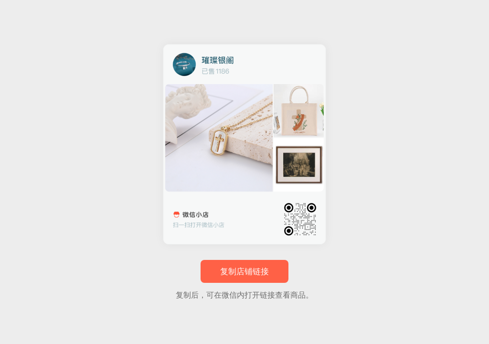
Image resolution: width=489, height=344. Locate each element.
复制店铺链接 (244, 271)
